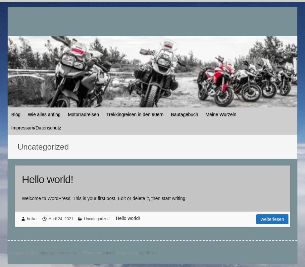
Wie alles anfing (44, 114)
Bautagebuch (184, 114)
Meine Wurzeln (221, 114)
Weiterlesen (272, 219)
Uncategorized (97, 219)
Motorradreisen (83, 114)
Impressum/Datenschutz (36, 127)
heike (32, 219)
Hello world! (47, 179)
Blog (16, 114)
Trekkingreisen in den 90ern (135, 114)
